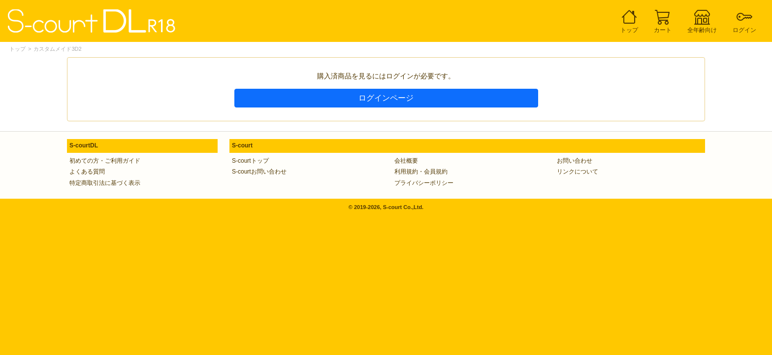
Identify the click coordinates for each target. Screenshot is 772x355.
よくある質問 (87, 171)
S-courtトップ (250, 160)
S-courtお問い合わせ (259, 171)
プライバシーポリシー (423, 182)
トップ (17, 49)
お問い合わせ (574, 160)
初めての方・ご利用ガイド (104, 160)
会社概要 (406, 160)
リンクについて (577, 171)
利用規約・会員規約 (421, 171)
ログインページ (386, 98)
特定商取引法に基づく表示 (104, 182)
